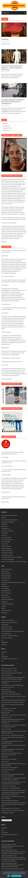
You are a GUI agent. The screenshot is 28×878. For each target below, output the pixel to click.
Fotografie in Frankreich (7, 531)
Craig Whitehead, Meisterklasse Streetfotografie (13, 790)
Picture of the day (5, 597)
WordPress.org (6, 130)
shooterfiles (4, 601)
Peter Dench (4, 544)
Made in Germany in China (7, 687)
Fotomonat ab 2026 (6, 675)
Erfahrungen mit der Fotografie (9, 658)
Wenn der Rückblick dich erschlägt (9, 800)
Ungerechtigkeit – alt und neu (8, 708)
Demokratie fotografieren (7, 522)
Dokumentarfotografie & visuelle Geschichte (12, 631)
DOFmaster (4, 524)
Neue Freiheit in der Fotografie (9, 759)
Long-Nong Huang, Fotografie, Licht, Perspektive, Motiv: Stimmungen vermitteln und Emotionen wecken (13, 804)
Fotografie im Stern (6, 578)
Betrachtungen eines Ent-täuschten (10, 808)
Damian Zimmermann (6, 629)
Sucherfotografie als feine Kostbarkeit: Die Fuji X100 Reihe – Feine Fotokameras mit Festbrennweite (12, 721)
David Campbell (5, 571)
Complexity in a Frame (6, 627)
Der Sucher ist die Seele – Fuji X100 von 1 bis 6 (12, 702)
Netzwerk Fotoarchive (6, 638)
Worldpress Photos (6, 610)
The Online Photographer (7, 559)
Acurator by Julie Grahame (7, 620)
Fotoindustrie (4, 533)
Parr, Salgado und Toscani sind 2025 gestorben (12, 685)
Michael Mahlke (6, 41)
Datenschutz (4, 656)
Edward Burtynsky (5, 573)
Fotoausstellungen (6, 575)
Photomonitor (5, 595)
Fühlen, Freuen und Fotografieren (9, 767)
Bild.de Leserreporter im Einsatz (9, 622)
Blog (2, 654)
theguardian (4, 642)
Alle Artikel (4, 652)
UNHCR (3, 608)
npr (2, 640)
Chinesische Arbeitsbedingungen (9, 520)
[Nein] (26, 874)
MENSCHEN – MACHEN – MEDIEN (9, 635)
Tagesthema (4, 39)
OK (8, 875)
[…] (21, 113)
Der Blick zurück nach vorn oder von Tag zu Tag (12, 810)
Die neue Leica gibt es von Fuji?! (9, 668)
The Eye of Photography (7, 604)
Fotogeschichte (5, 528)
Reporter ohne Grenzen (7, 550)
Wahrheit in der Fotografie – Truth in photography (13, 561)
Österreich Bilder (5, 541)
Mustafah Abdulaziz (6, 590)
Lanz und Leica (5, 772)
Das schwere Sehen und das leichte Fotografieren (13, 700)
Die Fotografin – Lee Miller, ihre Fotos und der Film (13, 715)
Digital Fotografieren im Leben (9, 670)
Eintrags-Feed (6, 126)
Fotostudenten (5, 580)
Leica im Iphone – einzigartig (8, 786)
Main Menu (6, 13)
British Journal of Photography (9, 515)
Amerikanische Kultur (6, 569)
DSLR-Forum (4, 526)
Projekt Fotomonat (6, 546)
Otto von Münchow (6, 593)
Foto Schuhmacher (6, 633)
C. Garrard (3, 517)
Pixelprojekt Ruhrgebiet (7, 599)
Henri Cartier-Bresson (6, 539)
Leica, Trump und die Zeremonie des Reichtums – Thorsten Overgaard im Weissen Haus (11, 68)
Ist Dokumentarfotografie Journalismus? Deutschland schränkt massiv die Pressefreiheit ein (12, 101)
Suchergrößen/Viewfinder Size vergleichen (11, 557)
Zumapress (4, 644)
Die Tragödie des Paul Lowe (8, 769)
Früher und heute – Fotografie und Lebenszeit (12, 735)
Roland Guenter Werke (7, 552)
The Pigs (3, 606)
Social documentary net (7, 555)
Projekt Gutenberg (6, 548)
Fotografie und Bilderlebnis (8, 691)
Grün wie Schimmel (6, 729)
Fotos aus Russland (6, 537)
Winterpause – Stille (6, 717)
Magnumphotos (5, 586)
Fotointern (4, 535)
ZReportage (4, 612)
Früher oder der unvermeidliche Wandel (11, 694)
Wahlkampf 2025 (5, 713)
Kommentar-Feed (7, 128)
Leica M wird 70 (5, 761)
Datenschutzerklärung (16, 875)
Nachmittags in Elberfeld (7, 812)
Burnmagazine (5, 624)
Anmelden (5, 123)
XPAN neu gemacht (6, 689)
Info (2, 661)
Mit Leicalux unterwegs (7, 710)
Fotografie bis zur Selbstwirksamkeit (10, 788)
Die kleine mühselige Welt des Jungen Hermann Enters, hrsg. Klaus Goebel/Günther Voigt (13, 859)
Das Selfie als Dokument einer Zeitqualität (11, 673)
